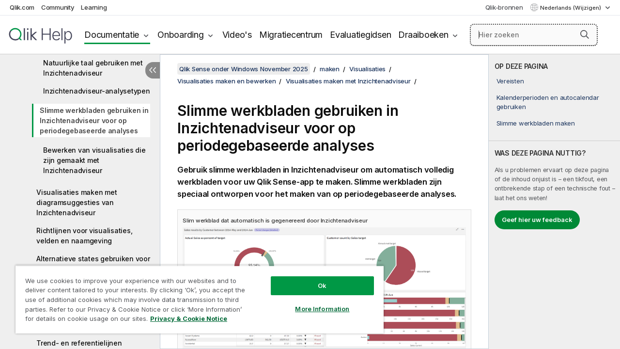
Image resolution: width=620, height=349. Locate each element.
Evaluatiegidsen (360, 35)
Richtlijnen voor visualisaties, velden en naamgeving (84, 235)
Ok (314, 278)
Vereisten (510, 81)
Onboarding (180, 35)
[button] (584, 34)
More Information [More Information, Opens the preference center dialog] (315, 301)
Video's (237, 35)
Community (58, 7)
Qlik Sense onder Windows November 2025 (243, 69)
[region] (195, 295)
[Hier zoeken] (534, 35)
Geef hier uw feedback (537, 219)
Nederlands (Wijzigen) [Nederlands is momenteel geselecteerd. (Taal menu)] (571, 7)
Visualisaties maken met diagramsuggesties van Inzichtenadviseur (76, 202)
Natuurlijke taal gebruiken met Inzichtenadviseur (93, 68)
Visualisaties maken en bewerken (226, 81)
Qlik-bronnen (504, 7)
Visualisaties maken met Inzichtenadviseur (348, 81)
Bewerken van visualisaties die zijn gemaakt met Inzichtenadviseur (94, 160)
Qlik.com (22, 7)
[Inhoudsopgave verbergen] (152, 70)
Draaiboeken (423, 35)
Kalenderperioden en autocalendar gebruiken (547, 102)
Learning (94, 7)
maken (330, 69)
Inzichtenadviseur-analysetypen (96, 91)
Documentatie (111, 35)
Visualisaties (367, 69)
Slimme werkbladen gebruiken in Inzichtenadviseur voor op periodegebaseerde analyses (94, 120)
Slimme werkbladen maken (535, 123)
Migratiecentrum (291, 35)
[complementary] (554, 201)
